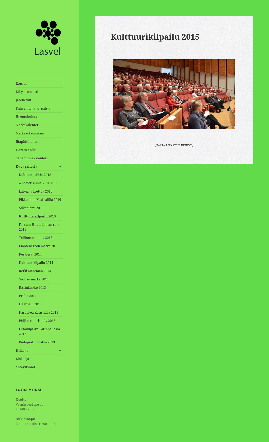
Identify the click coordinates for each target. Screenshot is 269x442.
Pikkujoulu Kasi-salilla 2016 (40, 199)
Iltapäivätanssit (28, 141)
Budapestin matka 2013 (37, 342)
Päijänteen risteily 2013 (37, 320)
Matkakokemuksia (30, 133)
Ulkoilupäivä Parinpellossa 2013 (39, 331)
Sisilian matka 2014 (34, 279)
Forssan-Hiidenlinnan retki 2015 (39, 227)
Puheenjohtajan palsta (33, 108)
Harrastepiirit (27, 150)
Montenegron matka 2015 (39, 246)
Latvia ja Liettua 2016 (35, 191)
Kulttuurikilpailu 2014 (36, 262)
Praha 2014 (27, 296)
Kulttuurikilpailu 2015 (37, 216)
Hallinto (22, 350)
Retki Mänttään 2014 (35, 271)
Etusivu (21, 83)
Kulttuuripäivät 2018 (35, 175)
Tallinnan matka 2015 (35, 237)
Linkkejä (22, 359)
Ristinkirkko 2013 (32, 287)
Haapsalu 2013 (30, 304)
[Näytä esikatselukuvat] (174, 145)
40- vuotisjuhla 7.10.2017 (38, 183)
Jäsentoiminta (26, 116)
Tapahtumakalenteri (32, 158)
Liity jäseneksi (27, 91)
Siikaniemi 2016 (31, 208)
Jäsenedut (23, 100)
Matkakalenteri (28, 125)
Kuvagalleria (26, 166)
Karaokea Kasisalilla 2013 (38, 312)
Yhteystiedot (25, 367)
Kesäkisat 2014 (30, 254)
